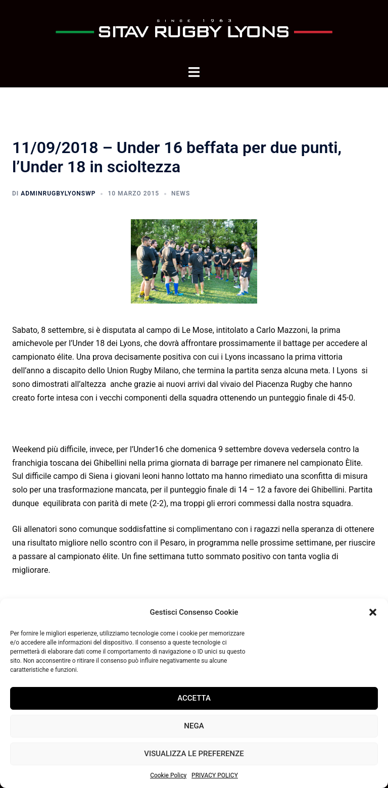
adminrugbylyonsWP (58, 193)
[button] (373, 612)
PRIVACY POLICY (214, 775)
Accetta (194, 698)
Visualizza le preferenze (194, 753)
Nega (194, 725)
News (180, 193)
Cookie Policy (168, 775)
